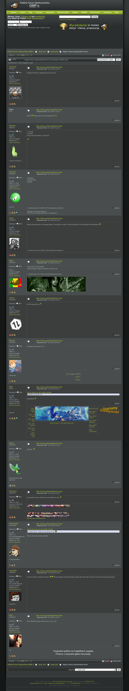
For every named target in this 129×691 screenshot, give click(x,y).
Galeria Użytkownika (14, 83)
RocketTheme (76, 683)
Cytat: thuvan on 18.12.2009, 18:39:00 (39, 392)
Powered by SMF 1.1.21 (36, 683)
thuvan (12, 340)
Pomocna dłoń (63, 12)
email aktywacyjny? (35, 18)
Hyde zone (42, 52)
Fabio (11, 261)
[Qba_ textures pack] (32, 434)
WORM (84, 12)
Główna (14, 12)
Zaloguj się (26, 16)
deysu (11, 443)
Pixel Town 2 (95, 12)
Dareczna (13, 491)
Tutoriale (39, 12)
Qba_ (11, 387)
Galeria (75, 12)
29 (18, 55)
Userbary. (78, 379)
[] (32, 518)
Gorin (11, 218)
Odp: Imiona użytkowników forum (49, 67)
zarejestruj (40, 16)
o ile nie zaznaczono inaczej (62, 681)
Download (50, 12)
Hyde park (54, 52)
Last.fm (68, 374)
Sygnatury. (78, 374)
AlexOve (12, 126)
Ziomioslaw (13, 523)
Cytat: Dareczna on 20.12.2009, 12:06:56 (40, 529)
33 (27, 55)
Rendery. (77, 377)
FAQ (30, 12)
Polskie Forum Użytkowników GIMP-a (21, 52)
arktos (11, 298)
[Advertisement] (53, 41)
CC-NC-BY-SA (89, 681)
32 (25, 55)
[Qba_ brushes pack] (32, 410)
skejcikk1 (13, 571)
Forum (22, 12)
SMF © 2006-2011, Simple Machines (54, 683)
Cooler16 (12, 67)
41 (31, 55)
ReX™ (11, 615)
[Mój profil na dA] (93, 408)
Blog (117, 12)
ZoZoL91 (12, 172)
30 (20, 55)
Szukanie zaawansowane (67, 19)
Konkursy (107, 12)
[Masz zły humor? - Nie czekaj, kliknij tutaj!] (62, 423)
